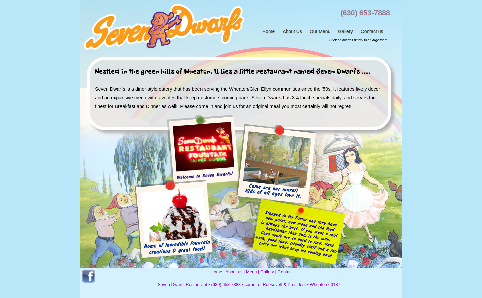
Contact (285, 271)
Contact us (372, 31)
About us (233, 271)
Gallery (345, 31)
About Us (292, 31)
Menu (251, 271)
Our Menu (320, 31)
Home (268, 31)
